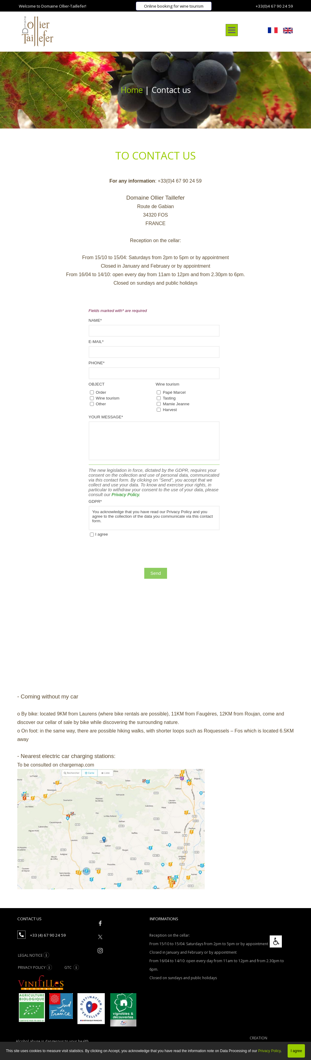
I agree (101, 534)
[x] (100, 937)
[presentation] (135, 553)
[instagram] (100, 951)
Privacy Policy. (125, 494)
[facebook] (100, 923)
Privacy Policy (269, 1051)
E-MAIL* (96, 341)
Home (133, 89)
